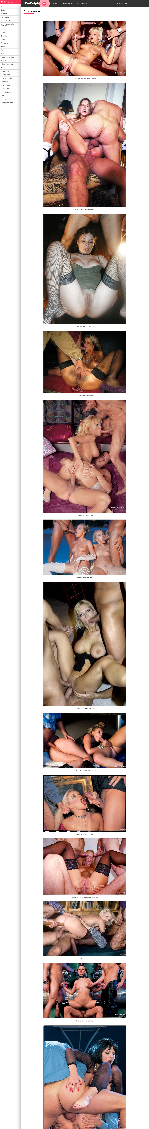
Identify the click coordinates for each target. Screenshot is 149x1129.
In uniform (4, 32)
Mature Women (68, 3)
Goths (3, 95)
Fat (2, 50)
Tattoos (3, 10)
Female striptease (7, 57)
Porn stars (4, 99)
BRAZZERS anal (81, 3)
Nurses (3, 60)
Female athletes (6, 78)
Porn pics (4, 6)
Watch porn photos (8, 102)
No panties (5, 17)
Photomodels (6, 92)
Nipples (3, 29)
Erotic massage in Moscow (7, 25)
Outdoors (4, 81)
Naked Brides (6, 13)
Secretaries (5, 71)
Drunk (3, 39)
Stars (3, 53)
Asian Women (6, 20)
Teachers (4, 46)
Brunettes (4, 36)
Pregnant (4, 43)
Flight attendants (7, 64)
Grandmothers (6, 85)
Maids (3, 67)
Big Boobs (56, 3)
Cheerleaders (5, 74)
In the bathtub (6, 88)
